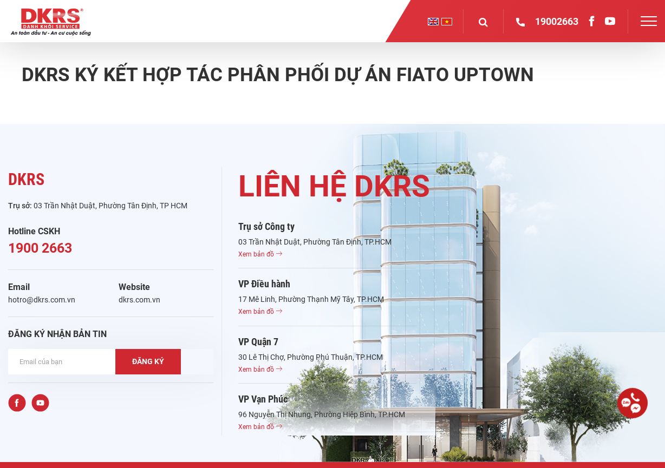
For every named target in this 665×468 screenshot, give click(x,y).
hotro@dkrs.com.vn (41, 299)
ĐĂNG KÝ (148, 361)
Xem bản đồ (260, 254)
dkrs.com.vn (139, 299)
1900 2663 (40, 248)
